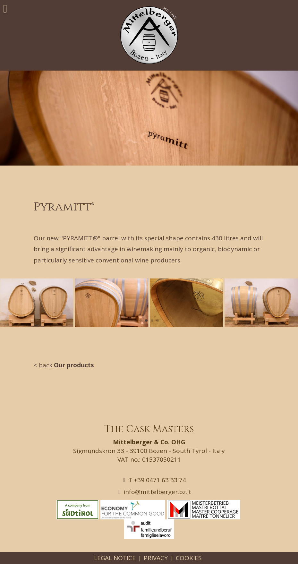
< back (64, 365)
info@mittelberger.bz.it (154, 492)
